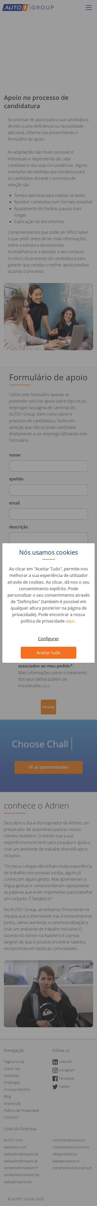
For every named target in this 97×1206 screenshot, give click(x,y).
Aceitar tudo (48, 653)
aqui (70, 621)
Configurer (48, 639)
